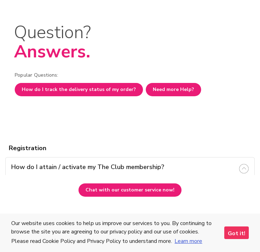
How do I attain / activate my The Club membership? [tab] (87, 167)
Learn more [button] (188, 241)
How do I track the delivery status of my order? (79, 89)
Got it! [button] (236, 233)
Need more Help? (173, 89)
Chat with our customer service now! (130, 190)
